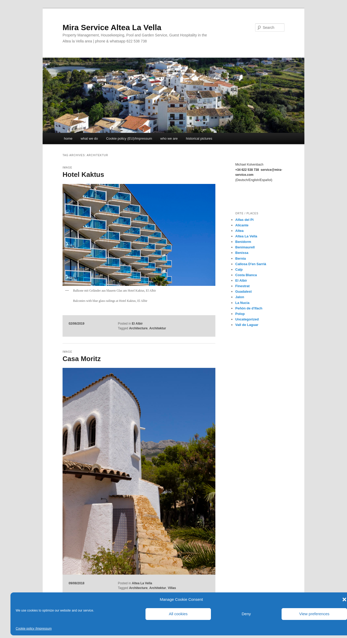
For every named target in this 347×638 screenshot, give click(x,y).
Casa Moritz (82, 359)
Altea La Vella (142, 583)
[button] (344, 599)
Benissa (241, 253)
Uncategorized (247, 319)
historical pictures (199, 138)
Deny (246, 614)
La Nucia (242, 303)
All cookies (178, 614)
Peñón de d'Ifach (248, 308)
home (68, 138)
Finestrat (242, 286)
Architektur (157, 328)
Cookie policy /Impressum (34, 628)
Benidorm (243, 242)
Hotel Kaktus (83, 174)
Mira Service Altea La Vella (112, 27)
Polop (240, 314)
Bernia (240, 258)
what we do (89, 138)
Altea (239, 231)
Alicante (242, 225)
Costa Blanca (246, 275)
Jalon (239, 297)
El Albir (137, 323)
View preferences (314, 614)
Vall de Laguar (246, 325)
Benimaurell (245, 247)
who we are (169, 138)
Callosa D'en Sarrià (250, 264)
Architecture (138, 328)
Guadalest (243, 291)
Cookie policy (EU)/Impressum (129, 138)
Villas (172, 588)
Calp (239, 269)
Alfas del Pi (244, 220)
